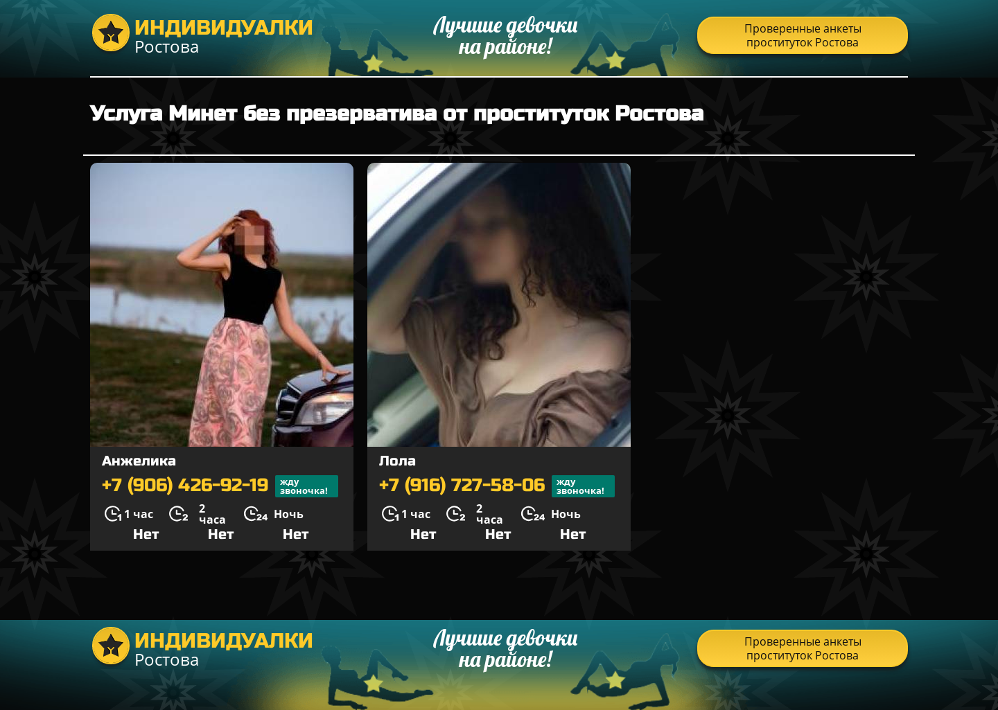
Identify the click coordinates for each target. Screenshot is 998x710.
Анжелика (139, 461)
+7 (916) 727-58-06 (497, 486)
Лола (397, 461)
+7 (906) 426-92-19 (220, 486)
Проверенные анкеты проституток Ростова (802, 35)
